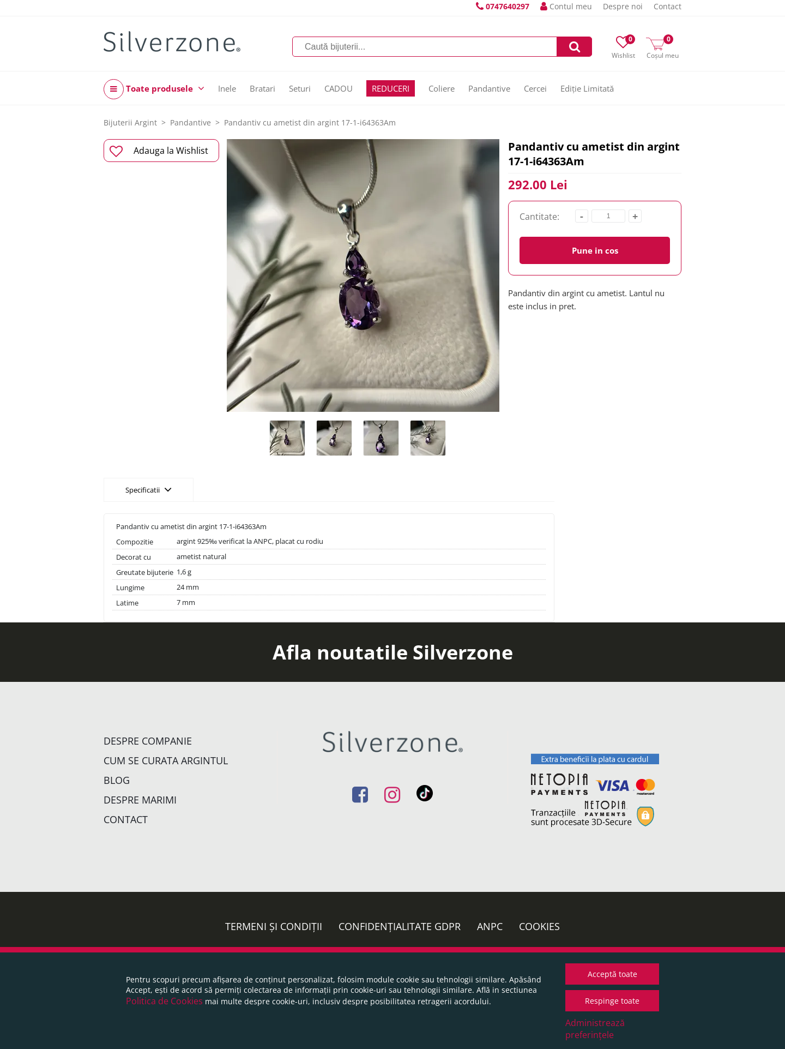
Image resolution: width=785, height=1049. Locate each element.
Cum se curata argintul (166, 760)
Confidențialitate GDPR (400, 926)
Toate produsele (154, 89)
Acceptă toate (612, 974)
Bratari (262, 88)
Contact (667, 6)
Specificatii (148, 489)
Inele (227, 88)
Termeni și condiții (273, 926)
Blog (117, 780)
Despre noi (623, 6)
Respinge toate (612, 1001)
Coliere (441, 88)
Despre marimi (140, 799)
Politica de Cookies (164, 1001)
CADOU (338, 88)
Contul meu (566, 6)
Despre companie (148, 740)
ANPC (490, 926)
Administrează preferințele (595, 1029)
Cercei (535, 88)
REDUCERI (390, 88)
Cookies (539, 926)
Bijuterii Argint (130, 122)
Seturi (300, 88)
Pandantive (489, 88)
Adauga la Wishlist (159, 151)
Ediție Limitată (587, 88)
